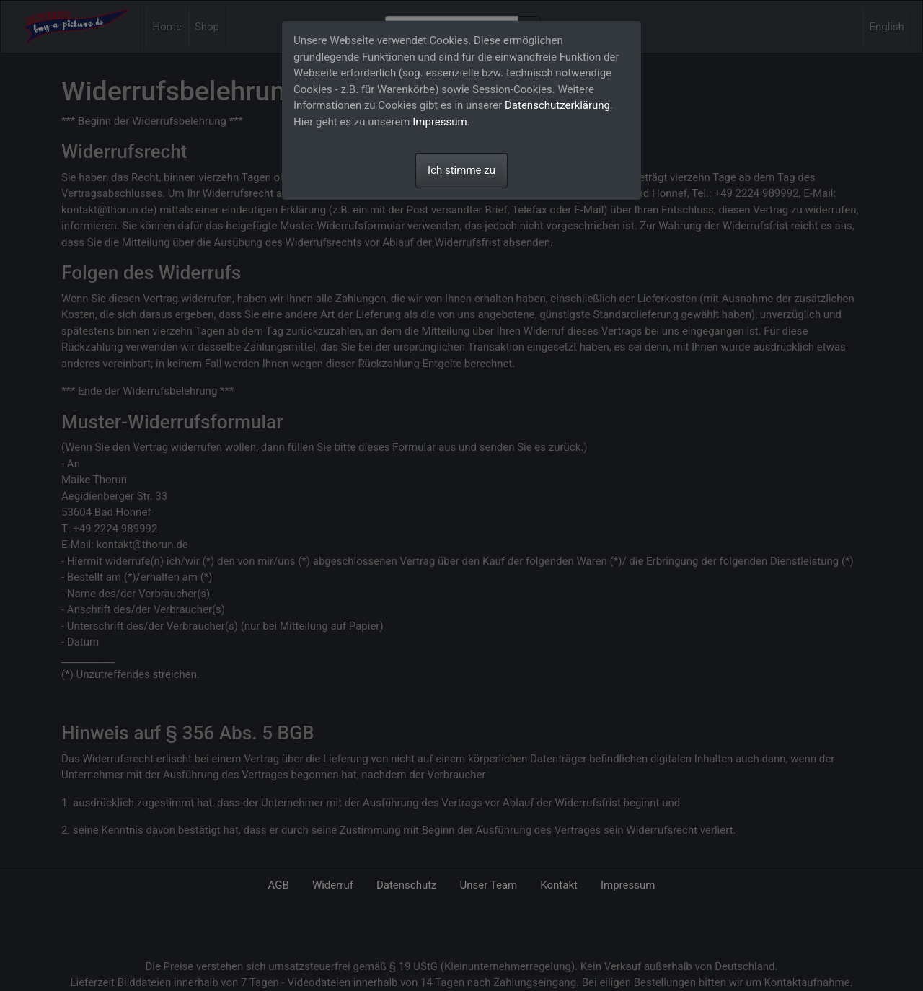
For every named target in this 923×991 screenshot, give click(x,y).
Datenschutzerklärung (557, 105)
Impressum (439, 121)
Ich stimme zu (461, 170)
